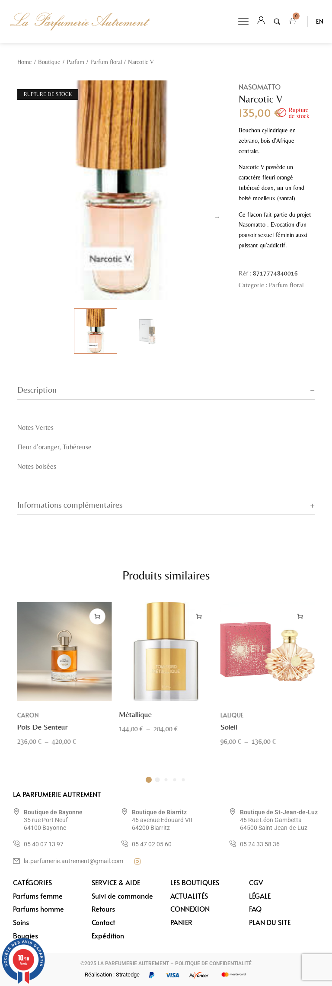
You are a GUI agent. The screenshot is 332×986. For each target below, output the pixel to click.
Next (217, 217)
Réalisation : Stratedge (112, 974)
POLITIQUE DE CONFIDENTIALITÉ (213, 963)
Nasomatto (260, 86)
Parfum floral (106, 61)
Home (24, 61)
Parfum (75, 61)
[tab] (166, 390)
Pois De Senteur (42, 737)
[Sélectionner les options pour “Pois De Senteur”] (97, 627)
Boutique (49, 61)
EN (319, 21)
